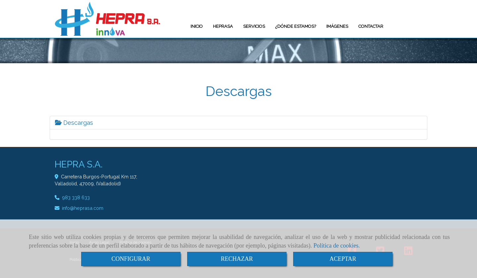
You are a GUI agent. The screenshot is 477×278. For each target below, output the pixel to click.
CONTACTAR (370, 26)
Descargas (74, 122)
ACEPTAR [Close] (343, 258)
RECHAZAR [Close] (237, 258)
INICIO (196, 26)
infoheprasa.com (82, 208)
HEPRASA (223, 26)
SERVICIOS (254, 26)
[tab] (238, 122)
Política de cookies (335, 245)
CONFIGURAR (130, 258)
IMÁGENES (337, 26)
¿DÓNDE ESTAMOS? (295, 26)
